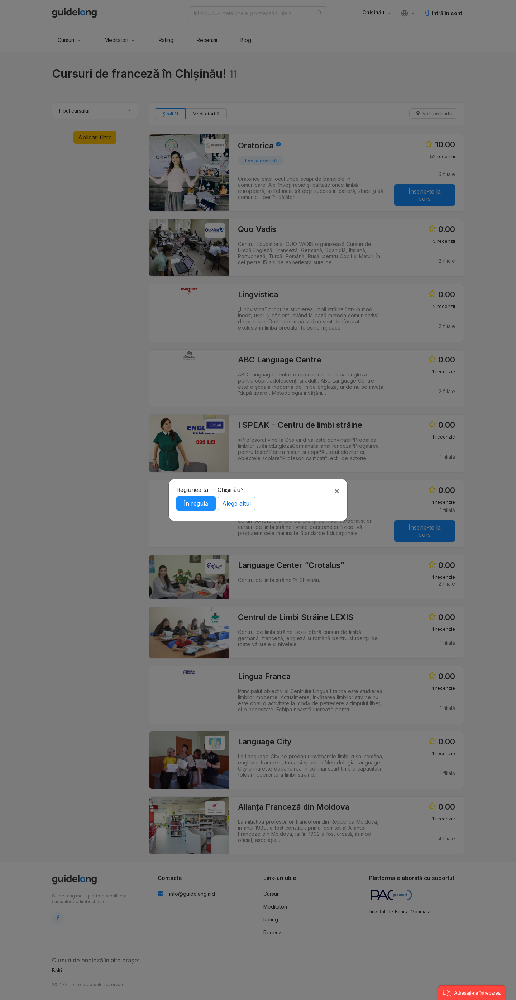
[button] (471, 992)
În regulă (196, 503)
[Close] (337, 491)
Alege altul (236, 503)
